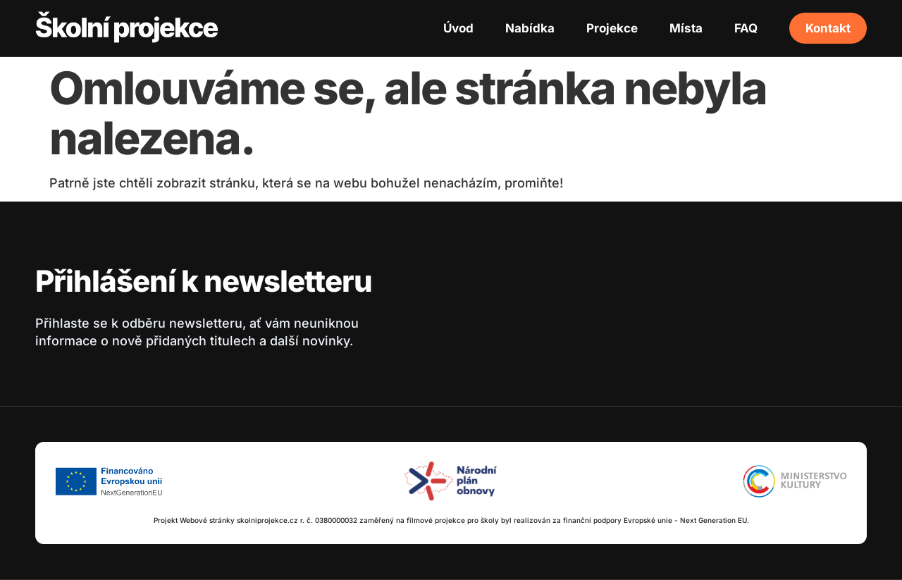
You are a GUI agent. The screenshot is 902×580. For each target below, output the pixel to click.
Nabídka (530, 28)
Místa (686, 28)
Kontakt (828, 28)
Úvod (458, 28)
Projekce (612, 28)
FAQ (746, 28)
